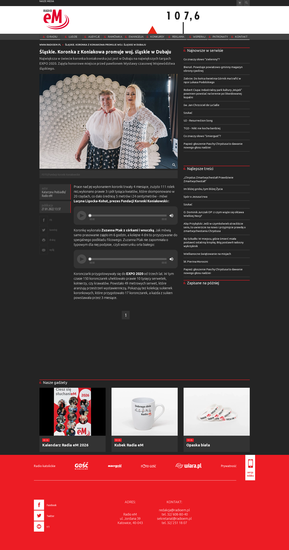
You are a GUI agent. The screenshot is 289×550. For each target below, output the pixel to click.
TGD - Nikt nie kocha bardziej (202, 128)
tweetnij (53, 229)
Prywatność (228, 466)
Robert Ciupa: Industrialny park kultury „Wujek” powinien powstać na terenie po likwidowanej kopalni (213, 93)
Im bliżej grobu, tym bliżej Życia (203, 188)
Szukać (188, 112)
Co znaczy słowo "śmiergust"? (202, 136)
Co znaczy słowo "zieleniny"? (202, 59)
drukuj (52, 239)
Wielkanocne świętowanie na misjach (207, 253)
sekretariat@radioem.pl (174, 518)
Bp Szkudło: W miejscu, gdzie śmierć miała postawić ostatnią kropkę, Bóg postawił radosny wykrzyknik (213, 242)
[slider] (128, 215)
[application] (126, 215)
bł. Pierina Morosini (196, 261)
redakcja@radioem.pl (174, 510)
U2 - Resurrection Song (198, 120)
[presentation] (53, 532)
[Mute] (171, 215)
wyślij (51, 249)
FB (50, 219)
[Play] (81, 215)
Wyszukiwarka (246, 3)
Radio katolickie (44, 466)
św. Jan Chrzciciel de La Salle (201, 105)
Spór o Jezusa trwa (195, 196)
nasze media (46, 1)
